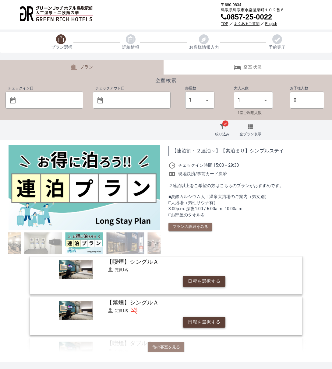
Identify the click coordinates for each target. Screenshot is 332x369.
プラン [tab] (82, 67)
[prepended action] (12, 100)
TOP (224, 24)
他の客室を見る (166, 347)
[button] (48, 100)
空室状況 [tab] (248, 67)
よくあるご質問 (247, 24)
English (271, 24)
